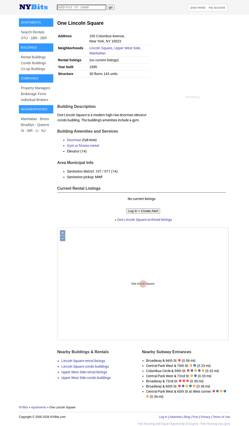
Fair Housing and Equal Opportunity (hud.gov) (168, 424)
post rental (197, 7)
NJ (43, 131)
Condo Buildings (33, 63)
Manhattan (29, 119)
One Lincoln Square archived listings (144, 220)
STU (24, 38)
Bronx (44, 119)
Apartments (38, 407)
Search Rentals (32, 32)
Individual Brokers (34, 100)
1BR (34, 38)
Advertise (175, 417)
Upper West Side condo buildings (86, 378)
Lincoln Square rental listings (83, 361)
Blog (187, 417)
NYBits (23, 407)
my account (217, 7)
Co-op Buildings (33, 69)
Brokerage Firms (33, 94)
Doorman (74, 140)
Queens (43, 125)
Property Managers (35, 88)
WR (30, 131)
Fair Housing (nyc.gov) (215, 424)
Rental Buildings (33, 57)
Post (195, 417)
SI (22, 131)
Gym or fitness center (83, 146)
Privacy (205, 417)
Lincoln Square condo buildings (85, 366)
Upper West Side (127, 48)
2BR (43, 38)
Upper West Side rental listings (84, 372)
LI (37, 131)
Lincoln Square (100, 48)
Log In (163, 417)
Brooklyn (27, 125)
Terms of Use (221, 417)
